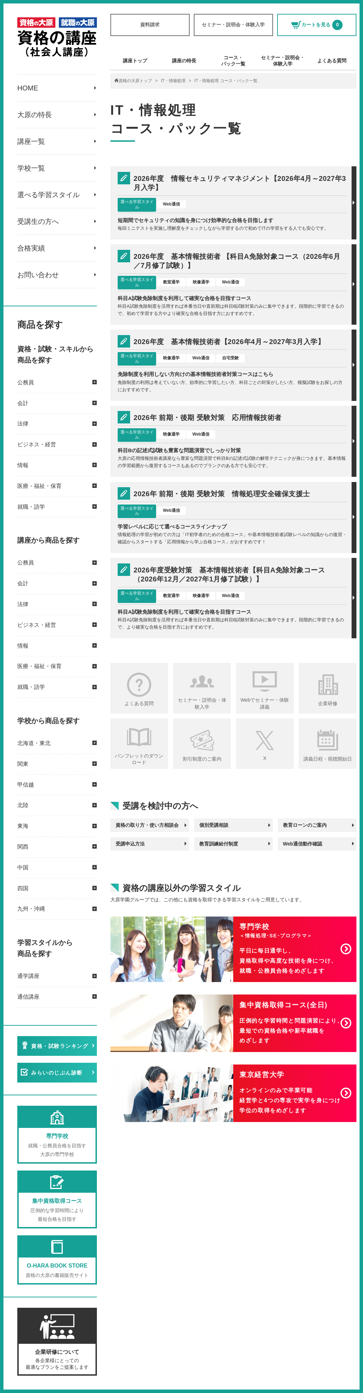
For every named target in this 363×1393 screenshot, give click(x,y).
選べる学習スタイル (48, 195)
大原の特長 (34, 115)
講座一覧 (31, 141)
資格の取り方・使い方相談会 (147, 825)
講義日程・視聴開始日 (327, 759)
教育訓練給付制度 (218, 844)
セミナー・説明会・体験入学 (233, 24)
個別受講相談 (213, 825)
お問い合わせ (38, 275)
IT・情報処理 (173, 80)
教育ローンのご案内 (305, 825)
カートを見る (317, 25)
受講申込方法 (130, 844)
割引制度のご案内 (202, 759)
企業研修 (327, 703)
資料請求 (150, 24)
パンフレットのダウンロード (139, 759)
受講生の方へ (38, 221)
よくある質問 (331, 60)
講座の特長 (184, 60)
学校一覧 (31, 168)
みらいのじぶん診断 (57, 1073)
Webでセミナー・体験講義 (265, 703)
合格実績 (31, 248)
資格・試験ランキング (59, 1046)
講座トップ (135, 60)
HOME (27, 88)
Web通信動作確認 (302, 844)
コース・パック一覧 (233, 61)
